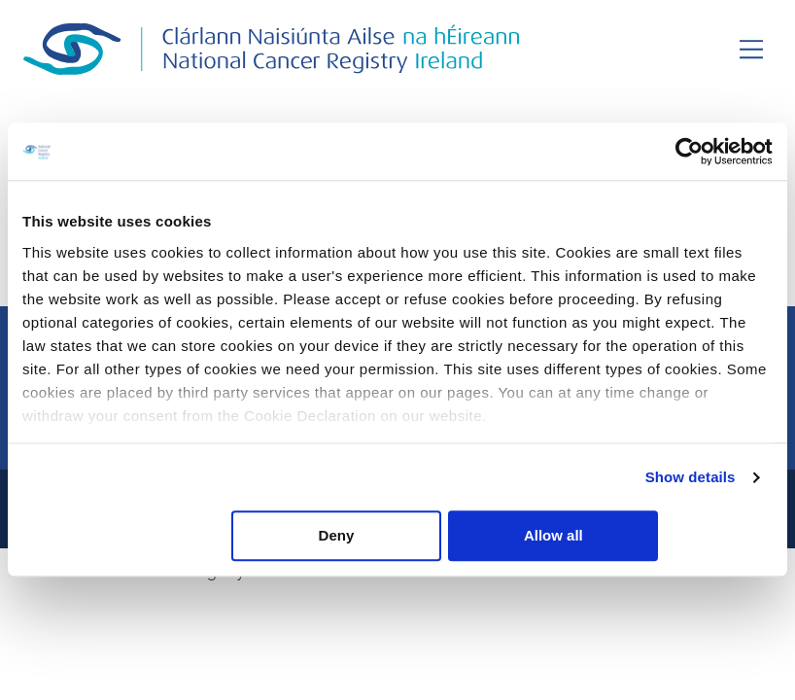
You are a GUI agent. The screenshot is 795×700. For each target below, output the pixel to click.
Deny (394, 536)
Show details (690, 478)
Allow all (648, 536)
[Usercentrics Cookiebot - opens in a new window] (688, 151)
